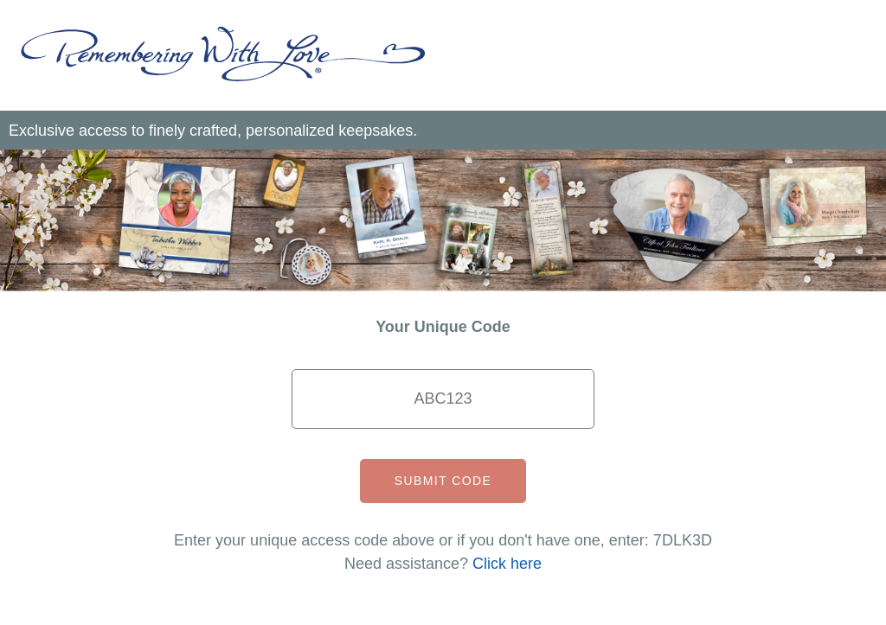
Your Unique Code (443, 326)
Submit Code (443, 481)
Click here (507, 563)
